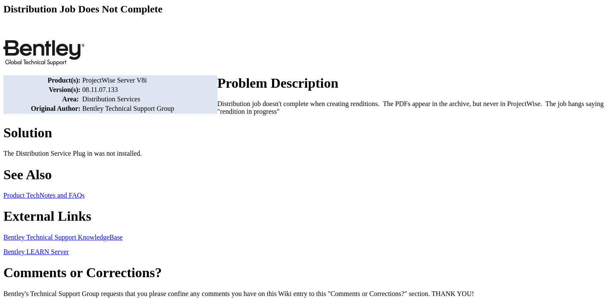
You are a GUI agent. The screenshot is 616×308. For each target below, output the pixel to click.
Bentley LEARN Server (36, 251)
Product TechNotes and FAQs (44, 195)
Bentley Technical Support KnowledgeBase (63, 237)
